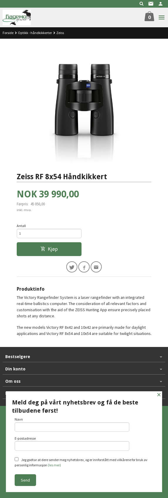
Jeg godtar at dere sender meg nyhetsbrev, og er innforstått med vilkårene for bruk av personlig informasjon (81, 462)
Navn (72, 424)
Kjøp (49, 249)
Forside (8, 33)
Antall (21, 225)
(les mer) (54, 465)
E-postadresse (72, 443)
